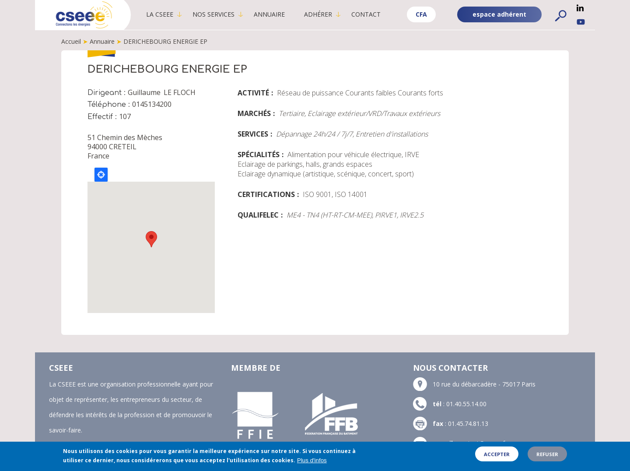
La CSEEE (159, 14)
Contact (366, 14)
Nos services (213, 14)
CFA (421, 14)
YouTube (581, 22)
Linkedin (580, 7)
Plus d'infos (312, 460)
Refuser (547, 454)
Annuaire (269, 14)
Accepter (497, 454)
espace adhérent (499, 14)
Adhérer (318, 14)
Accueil (71, 41)
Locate (101, 175)
